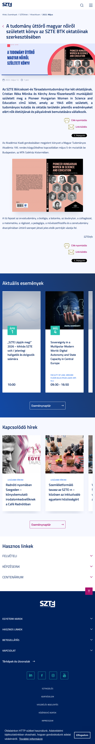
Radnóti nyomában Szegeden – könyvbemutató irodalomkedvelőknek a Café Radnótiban (20, 494)
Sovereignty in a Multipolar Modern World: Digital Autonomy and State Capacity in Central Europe (63, 352)
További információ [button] (31, 739)
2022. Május (47, 14)
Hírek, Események (9, 14)
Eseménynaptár (41, 405)
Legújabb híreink (15, 479)
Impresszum (47, 720)
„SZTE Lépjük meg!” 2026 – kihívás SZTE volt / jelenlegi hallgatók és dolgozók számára (21, 350)
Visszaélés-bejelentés (47, 704)
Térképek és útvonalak (16, 661)
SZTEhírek (24, 14)
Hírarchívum (35, 14)
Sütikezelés (47, 688)
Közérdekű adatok (47, 712)
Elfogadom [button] (82, 735)
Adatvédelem (47, 696)
